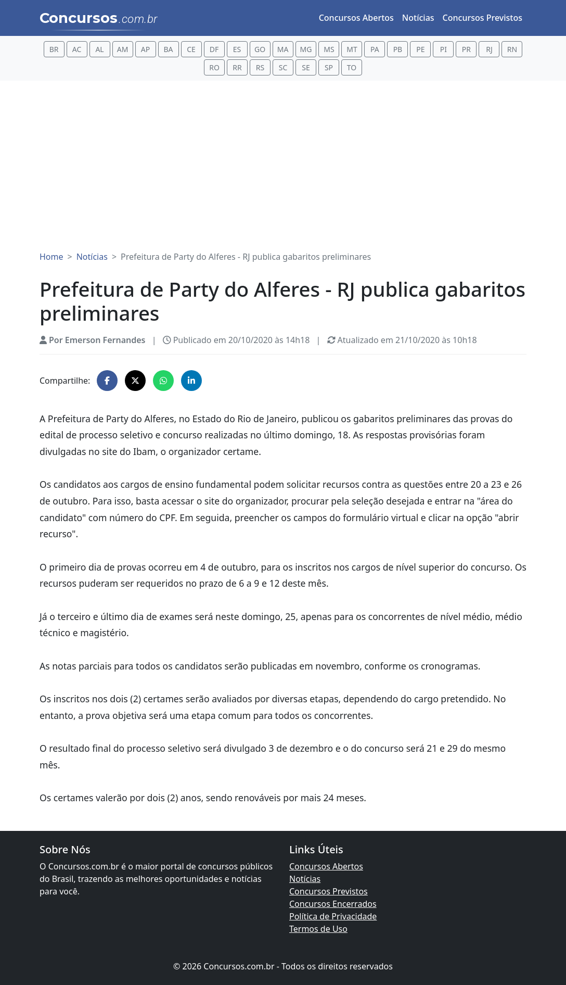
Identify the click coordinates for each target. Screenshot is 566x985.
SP (329, 67)
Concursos (99, 18)
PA (374, 49)
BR (54, 49)
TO (351, 67)
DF (214, 49)
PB (398, 49)
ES (237, 49)
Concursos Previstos (482, 17)
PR (466, 49)
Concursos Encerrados (333, 904)
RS (260, 67)
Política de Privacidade (333, 916)
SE (306, 67)
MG (306, 49)
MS (329, 49)
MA (283, 49)
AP (145, 49)
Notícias (418, 17)
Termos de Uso (318, 929)
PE (420, 49)
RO (214, 67)
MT (351, 49)
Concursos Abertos (356, 17)
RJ (489, 49)
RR (237, 67)
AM (122, 49)
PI (443, 49)
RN (512, 49)
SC (283, 67)
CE (191, 49)
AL (99, 49)
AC (77, 49)
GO (259, 49)
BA (168, 49)
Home (51, 256)
